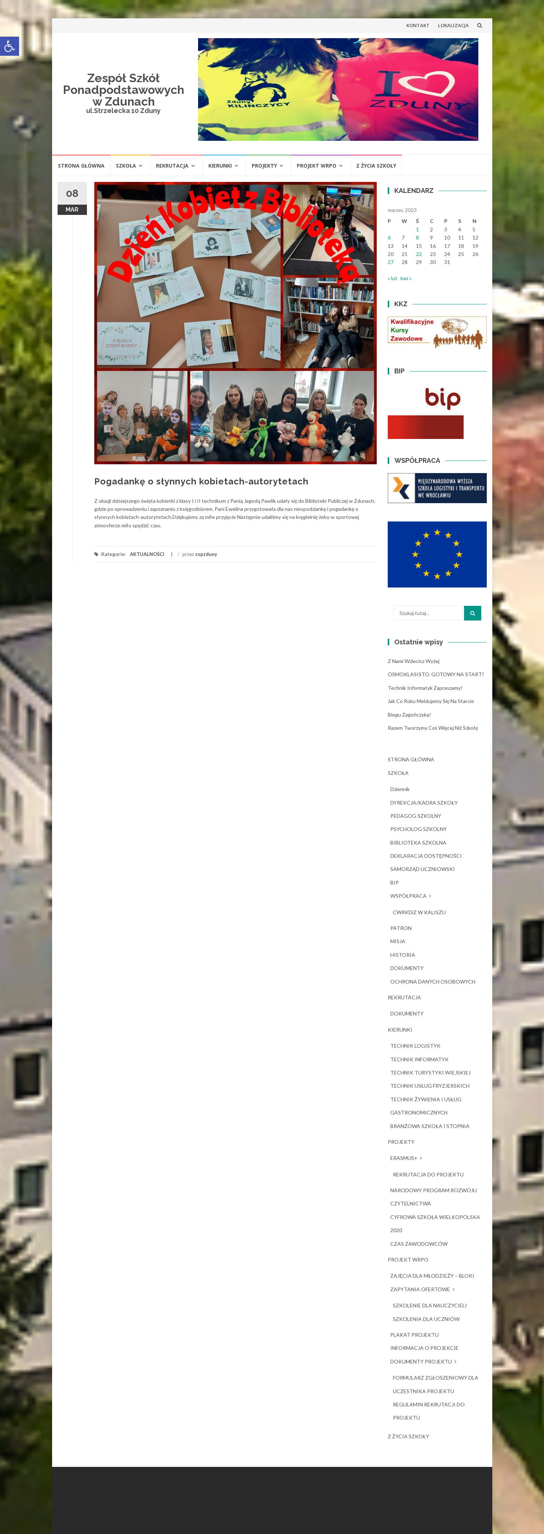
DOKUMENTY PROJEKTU (421, 1361)
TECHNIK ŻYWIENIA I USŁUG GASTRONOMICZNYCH (425, 1106)
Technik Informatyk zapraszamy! (425, 688)
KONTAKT (418, 25)
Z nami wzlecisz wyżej (413, 661)
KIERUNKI (220, 165)
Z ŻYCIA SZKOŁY (376, 165)
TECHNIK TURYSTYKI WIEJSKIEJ (430, 1072)
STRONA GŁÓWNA (81, 165)
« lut (392, 278)
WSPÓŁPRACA (408, 896)
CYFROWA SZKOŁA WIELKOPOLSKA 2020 (435, 1223)
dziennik (400, 789)
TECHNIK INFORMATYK (419, 1059)
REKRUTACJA (172, 165)
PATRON (401, 928)
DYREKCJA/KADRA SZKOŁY (424, 802)
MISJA (397, 941)
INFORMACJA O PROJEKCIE (424, 1348)
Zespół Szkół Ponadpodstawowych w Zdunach (123, 89)
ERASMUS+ (403, 1158)
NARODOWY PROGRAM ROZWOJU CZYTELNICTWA (433, 1197)
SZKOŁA (126, 165)
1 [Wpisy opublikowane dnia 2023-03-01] (417, 229)
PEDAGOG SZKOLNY (415, 816)
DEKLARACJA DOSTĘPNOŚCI (426, 856)
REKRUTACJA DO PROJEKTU (428, 1174)
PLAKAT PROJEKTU (414, 1335)
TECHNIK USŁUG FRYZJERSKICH (430, 1086)
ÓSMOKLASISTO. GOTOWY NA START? (436, 674)
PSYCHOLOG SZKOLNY (418, 829)
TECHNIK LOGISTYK (415, 1046)
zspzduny (206, 554)
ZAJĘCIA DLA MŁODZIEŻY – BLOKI (432, 1276)
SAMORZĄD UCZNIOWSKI (422, 869)
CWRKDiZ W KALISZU (419, 912)
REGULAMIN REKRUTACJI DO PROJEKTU (429, 1411)
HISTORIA (402, 955)
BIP (394, 882)
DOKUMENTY (407, 968)
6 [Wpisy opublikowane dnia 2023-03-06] (389, 237)
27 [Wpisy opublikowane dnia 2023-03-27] (391, 262)
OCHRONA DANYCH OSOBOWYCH (432, 981)
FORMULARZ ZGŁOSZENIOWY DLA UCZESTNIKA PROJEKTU (435, 1384)
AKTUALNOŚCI (147, 554)
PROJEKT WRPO (316, 165)
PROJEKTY (264, 165)
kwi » (406, 278)
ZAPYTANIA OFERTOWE (420, 1289)
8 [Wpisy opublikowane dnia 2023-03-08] (417, 237)
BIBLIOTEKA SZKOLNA (418, 842)
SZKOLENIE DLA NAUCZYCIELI (430, 1305)
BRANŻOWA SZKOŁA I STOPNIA (430, 1126)
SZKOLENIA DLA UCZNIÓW (426, 1319)
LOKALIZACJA (453, 25)
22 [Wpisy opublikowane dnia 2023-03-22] (419, 254)
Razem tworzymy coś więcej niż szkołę (433, 728)
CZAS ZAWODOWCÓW (419, 1244)
